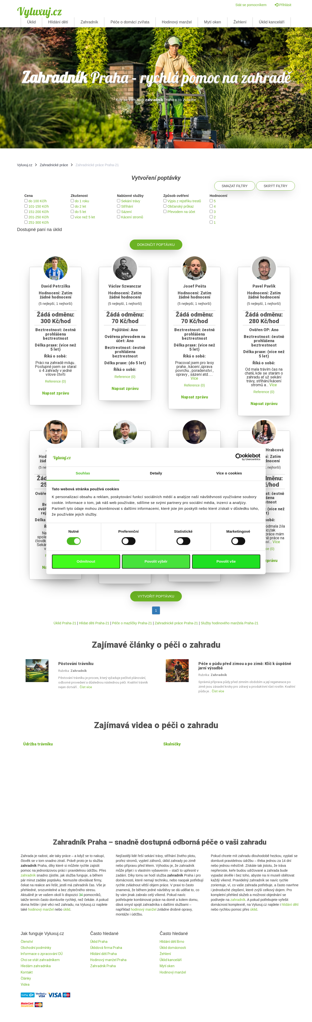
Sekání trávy (130, 201)
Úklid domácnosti (173, 948)
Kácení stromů (132, 217)
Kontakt (27, 972)
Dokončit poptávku (156, 245)
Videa (25, 984)
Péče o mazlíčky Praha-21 (132, 623)
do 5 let (80, 212)
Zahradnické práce (54, 165)
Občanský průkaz (180, 206)
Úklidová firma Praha (106, 948)
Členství (27, 942)
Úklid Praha (98, 942)
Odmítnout (86, 561)
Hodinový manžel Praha (108, 960)
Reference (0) (55, 381)
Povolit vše (226, 561)
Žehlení (240, 22)
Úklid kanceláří (271, 22)
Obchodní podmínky (36, 948)
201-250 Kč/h (39, 217)
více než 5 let (85, 217)
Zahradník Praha (103, 966)
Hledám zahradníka (36, 966)
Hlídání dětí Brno (172, 942)
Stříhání (127, 206)
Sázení (126, 212)
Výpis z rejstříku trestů (184, 201)
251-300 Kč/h (39, 222)
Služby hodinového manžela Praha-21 (230, 623)
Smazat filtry (235, 186)
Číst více (86, 687)
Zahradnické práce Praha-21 (176, 623)
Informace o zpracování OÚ (42, 954)
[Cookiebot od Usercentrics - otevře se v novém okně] (239, 457)
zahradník (28, 875)
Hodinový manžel (177, 22)
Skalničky (172, 744)
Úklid (31, 22)
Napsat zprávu (55, 393)
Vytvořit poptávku (156, 596)
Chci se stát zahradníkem (40, 960)
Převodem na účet (181, 212)
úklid (66, 909)
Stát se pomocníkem (251, 5)
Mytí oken (212, 22)
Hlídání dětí (58, 22)
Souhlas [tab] (83, 473)
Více (194, 378)
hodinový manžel (41, 909)
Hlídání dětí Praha (103, 954)
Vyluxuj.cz (39, 11)
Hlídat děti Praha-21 (94, 623)
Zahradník (89, 22)
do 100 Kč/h (38, 201)
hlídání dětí (290, 904)
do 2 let (80, 206)
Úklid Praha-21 (65, 623)
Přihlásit (283, 5)
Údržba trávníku (38, 744)
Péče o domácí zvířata (129, 22)
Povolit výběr (156, 561)
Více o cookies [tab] (229, 473)
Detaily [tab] (156, 473)
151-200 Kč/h (39, 212)
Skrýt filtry (275, 186)
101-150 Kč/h (39, 206)
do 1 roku (82, 201)
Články (26, 978)
